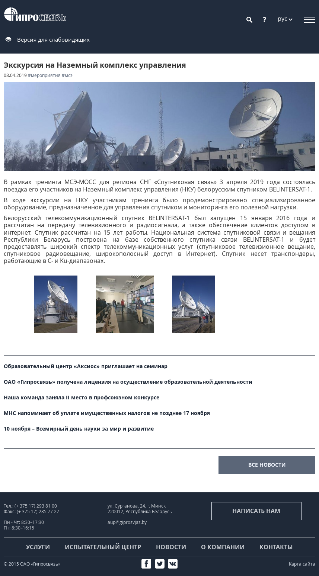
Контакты (276, 547)
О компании (223, 547)
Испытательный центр (103, 547)
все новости (267, 464)
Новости (171, 547)
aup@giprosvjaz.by (127, 522)
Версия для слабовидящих (53, 39)
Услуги (38, 547)
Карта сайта (302, 564)
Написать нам (256, 511)
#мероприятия (44, 75)
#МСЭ (67, 75)
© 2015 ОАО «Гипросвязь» (32, 564)
